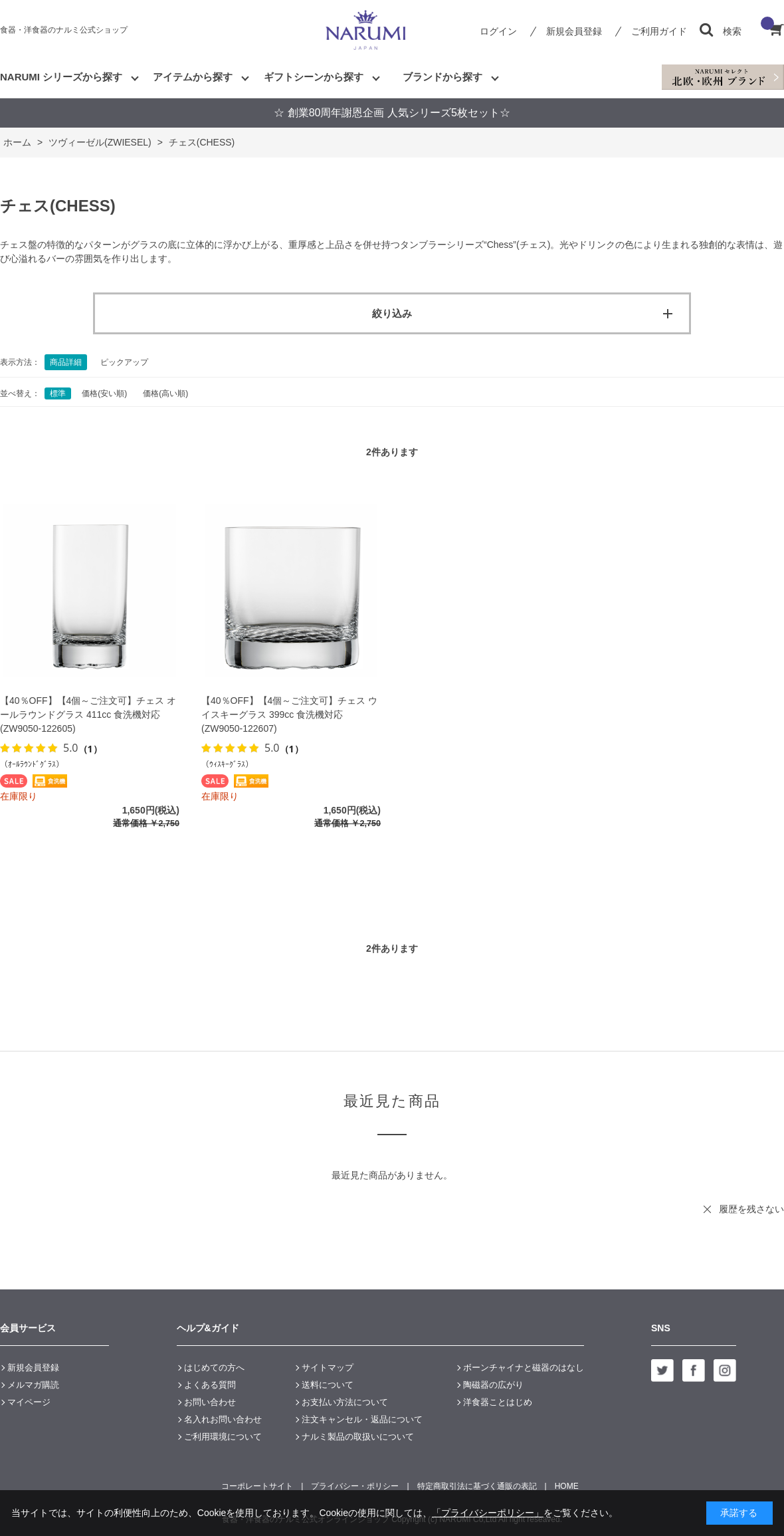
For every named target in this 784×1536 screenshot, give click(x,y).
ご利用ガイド (659, 31)
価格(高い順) (165, 393)
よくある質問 (210, 1385)
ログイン (498, 31)
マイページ (28, 1402)
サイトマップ (327, 1367)
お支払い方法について (345, 1402)
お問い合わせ (210, 1402)
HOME (567, 1486)
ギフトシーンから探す (313, 76)
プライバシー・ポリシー (355, 1486)
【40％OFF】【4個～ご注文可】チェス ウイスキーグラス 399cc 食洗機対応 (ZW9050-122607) (289, 714)
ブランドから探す (442, 76)
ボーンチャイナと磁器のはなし (523, 1367)
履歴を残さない (751, 1209)
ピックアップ (124, 362)
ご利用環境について (223, 1437)
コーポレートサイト (257, 1486)
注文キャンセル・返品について (362, 1419)
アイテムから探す (193, 76)
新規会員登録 (574, 31)
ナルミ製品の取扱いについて (358, 1437)
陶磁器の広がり (493, 1385)
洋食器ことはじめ (497, 1402)
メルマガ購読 (33, 1385)
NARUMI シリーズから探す (61, 76)
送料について (327, 1385)
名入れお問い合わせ (223, 1419)
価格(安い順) (104, 393)
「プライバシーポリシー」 (487, 1512)
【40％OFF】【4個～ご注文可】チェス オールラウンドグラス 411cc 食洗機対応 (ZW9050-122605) (88, 714)
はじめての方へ (214, 1367)
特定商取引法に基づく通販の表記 (477, 1486)
